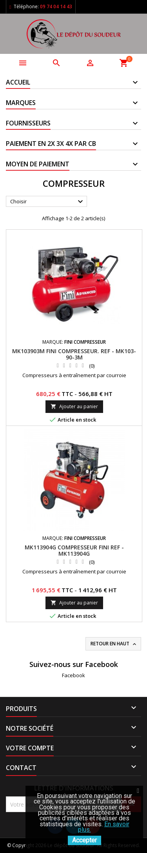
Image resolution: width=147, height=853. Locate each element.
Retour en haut (114, 643)
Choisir (47, 201)
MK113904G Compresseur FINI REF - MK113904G (74, 550)
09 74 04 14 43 (56, 6)
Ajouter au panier (74, 406)
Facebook (73, 675)
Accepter (84, 840)
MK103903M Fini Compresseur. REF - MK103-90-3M (74, 354)
